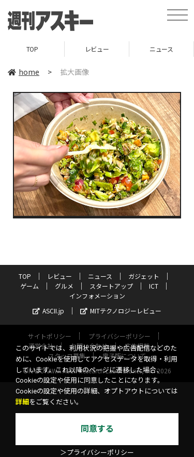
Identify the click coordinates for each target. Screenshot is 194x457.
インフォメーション (97, 295)
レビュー (97, 48)
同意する (97, 429)
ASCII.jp (48, 310)
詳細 (22, 402)
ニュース (161, 48)
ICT (153, 285)
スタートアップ (111, 285)
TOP (32, 48)
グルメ (64, 285)
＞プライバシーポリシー (97, 452)
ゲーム (29, 285)
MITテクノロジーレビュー (120, 310)
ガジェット (143, 276)
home (23, 72)
